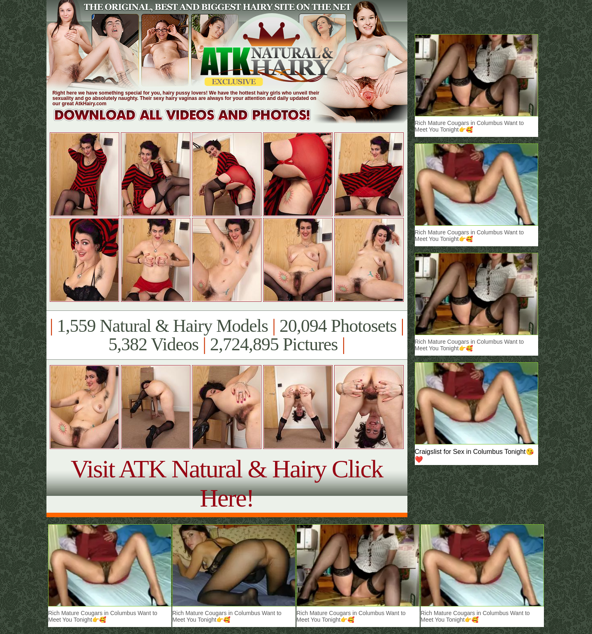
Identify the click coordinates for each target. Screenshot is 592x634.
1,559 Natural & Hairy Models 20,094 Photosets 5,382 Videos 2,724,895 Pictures (227, 335)
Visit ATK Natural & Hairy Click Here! (227, 483)
